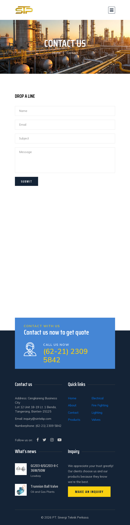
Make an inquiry (89, 492)
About (72, 405)
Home (56, 53)
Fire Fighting (100, 405)
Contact (73, 412)
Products (74, 420)
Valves (96, 420)
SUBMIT (26, 181)
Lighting (97, 412)
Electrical (97, 398)
